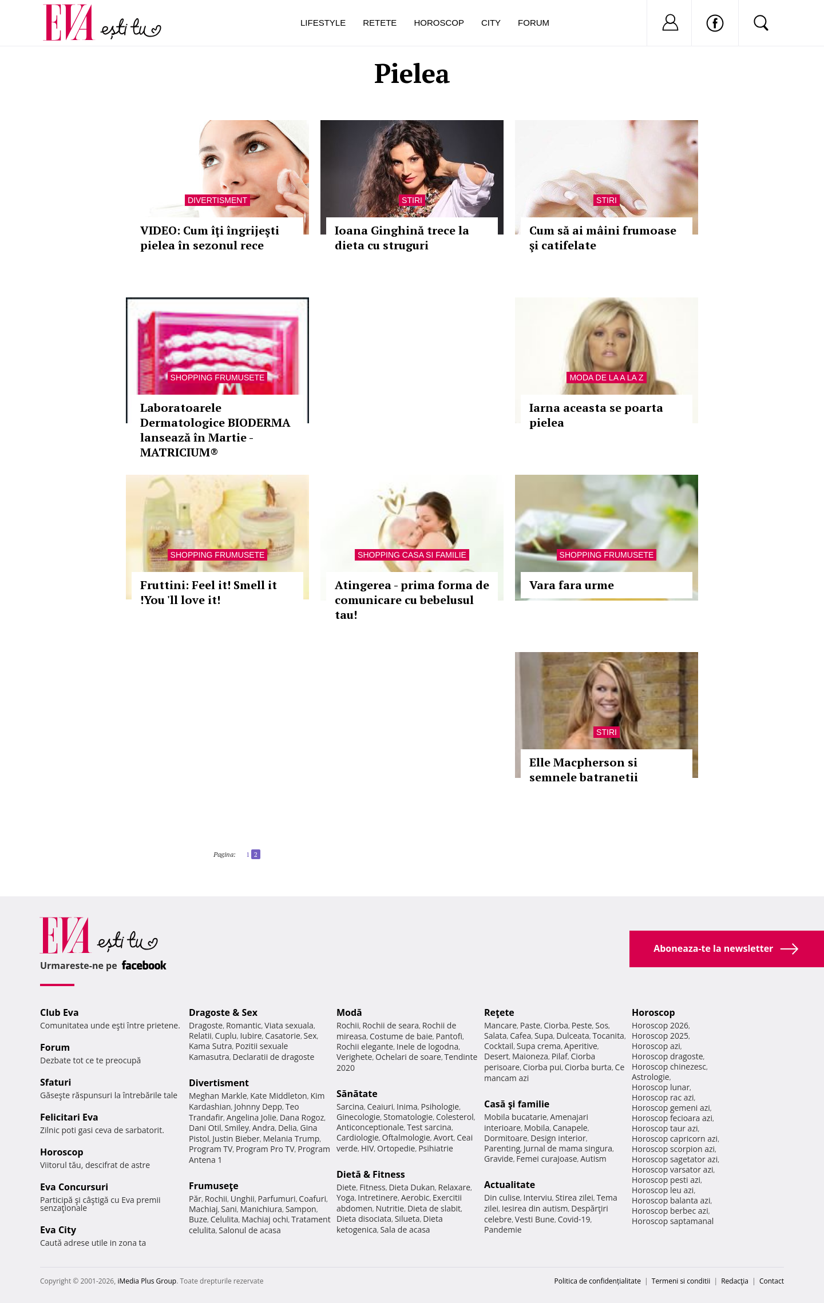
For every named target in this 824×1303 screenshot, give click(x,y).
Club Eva (59, 1012)
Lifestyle (323, 22)
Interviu (538, 1197)
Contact (771, 1281)
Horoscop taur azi (665, 1128)
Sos (601, 1025)
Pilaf (560, 1056)
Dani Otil (205, 1127)
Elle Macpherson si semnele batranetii (583, 769)
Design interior (557, 1138)
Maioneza (530, 1056)
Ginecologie (358, 1116)
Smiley (236, 1127)
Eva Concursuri (74, 1187)
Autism (593, 1158)
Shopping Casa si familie (412, 554)
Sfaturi (55, 1082)
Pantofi (449, 1036)
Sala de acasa (405, 1229)
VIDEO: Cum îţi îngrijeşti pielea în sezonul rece (209, 238)
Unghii (243, 1198)
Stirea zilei (574, 1197)
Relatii (200, 1035)
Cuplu (226, 1035)
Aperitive (580, 1045)
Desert (496, 1056)
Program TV (210, 1148)
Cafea (520, 1035)
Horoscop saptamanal (673, 1220)
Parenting (502, 1148)
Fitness (372, 1187)
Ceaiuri (380, 1106)
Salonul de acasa (250, 1230)
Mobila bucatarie (515, 1116)
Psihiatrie (435, 1148)
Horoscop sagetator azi (675, 1159)
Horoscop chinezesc (669, 1066)
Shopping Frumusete (218, 377)
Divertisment (217, 200)
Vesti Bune (534, 1219)
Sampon (301, 1208)
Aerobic (415, 1197)
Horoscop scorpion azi (673, 1148)
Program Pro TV (265, 1148)
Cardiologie (357, 1137)
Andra (263, 1127)
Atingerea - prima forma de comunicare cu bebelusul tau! (412, 599)
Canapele (570, 1127)
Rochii (216, 1198)
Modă (349, 1012)
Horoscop (439, 22)
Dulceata (572, 1035)
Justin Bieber (235, 1138)
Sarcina (350, 1106)
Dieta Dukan (411, 1187)
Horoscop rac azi (663, 1097)
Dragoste (206, 1025)
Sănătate (357, 1093)
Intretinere (378, 1197)
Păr (195, 1198)
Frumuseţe (214, 1185)
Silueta (407, 1218)
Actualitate (509, 1184)
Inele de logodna (427, 1046)
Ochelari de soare (408, 1056)
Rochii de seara (390, 1025)
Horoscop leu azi (663, 1190)
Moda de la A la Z (606, 377)
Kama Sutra (210, 1045)
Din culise (502, 1197)
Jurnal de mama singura (568, 1148)
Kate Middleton (278, 1095)
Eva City (58, 1229)
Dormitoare (506, 1138)
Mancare (500, 1025)
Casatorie (282, 1035)
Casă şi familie (516, 1104)
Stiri (412, 200)
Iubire (251, 1035)
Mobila (536, 1127)
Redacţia (734, 1281)
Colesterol (455, 1116)
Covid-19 (574, 1219)
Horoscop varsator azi (672, 1169)
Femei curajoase (546, 1158)
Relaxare (454, 1187)
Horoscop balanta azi (671, 1200)
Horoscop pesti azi (666, 1179)
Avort (443, 1137)
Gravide (498, 1158)
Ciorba (556, 1025)
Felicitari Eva (69, 1117)
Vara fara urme (571, 585)
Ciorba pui (542, 1067)
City (491, 22)
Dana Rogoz (302, 1117)
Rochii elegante (364, 1046)
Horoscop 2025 (660, 1035)
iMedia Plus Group (146, 1281)
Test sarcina (429, 1127)
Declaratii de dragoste (274, 1056)
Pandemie (503, 1229)
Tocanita (608, 1035)
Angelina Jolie (251, 1117)
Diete (346, 1187)
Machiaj (203, 1208)
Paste (530, 1025)
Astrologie (651, 1076)
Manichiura (261, 1208)
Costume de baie (401, 1036)
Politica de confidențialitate (597, 1281)
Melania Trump (291, 1138)
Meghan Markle (218, 1095)
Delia (287, 1127)
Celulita (225, 1219)
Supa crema (539, 1045)
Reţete (499, 1012)
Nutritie (389, 1208)
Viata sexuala (289, 1025)
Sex (310, 1035)
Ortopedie (396, 1148)
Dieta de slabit (434, 1208)
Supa (543, 1035)
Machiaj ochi (264, 1219)
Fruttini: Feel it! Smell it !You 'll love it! (208, 592)
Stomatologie (408, 1116)
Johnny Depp (258, 1106)
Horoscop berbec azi (670, 1210)
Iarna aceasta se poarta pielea (596, 415)
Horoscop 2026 (660, 1025)
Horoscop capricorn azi (675, 1138)
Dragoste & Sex (223, 1012)
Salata (495, 1035)
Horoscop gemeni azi (671, 1107)
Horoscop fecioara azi (672, 1118)
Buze (198, 1219)
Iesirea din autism (535, 1208)
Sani (229, 1208)
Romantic (244, 1025)
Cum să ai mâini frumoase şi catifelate (602, 238)
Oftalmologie (406, 1137)
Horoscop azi (656, 1045)
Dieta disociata (363, 1218)
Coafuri (312, 1198)
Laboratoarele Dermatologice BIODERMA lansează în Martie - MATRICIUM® (215, 430)
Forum (533, 22)
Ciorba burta (588, 1067)
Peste (582, 1025)
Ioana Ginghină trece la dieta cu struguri (402, 238)
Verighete (354, 1056)
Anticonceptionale (370, 1127)
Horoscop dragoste (667, 1056)
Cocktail (498, 1045)
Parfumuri (277, 1198)
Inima (407, 1106)
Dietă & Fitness (370, 1174)
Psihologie (440, 1106)
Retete (380, 22)
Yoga (345, 1197)
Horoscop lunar (661, 1087)
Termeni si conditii (681, 1281)
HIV (367, 1148)
